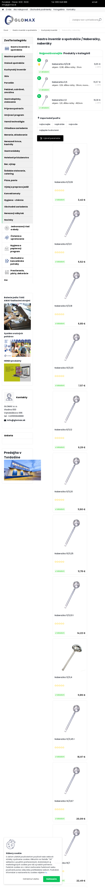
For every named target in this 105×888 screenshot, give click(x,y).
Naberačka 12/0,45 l (83, 429)
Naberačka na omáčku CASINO (51, 802)
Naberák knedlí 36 (49, 739)
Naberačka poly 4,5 (82, 739)
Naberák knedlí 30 (82, 677)
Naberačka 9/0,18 (49, 244)
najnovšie (73, 124)
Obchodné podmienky (40, 9)
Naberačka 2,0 (80, 615)
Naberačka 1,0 (47, 615)
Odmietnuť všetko (31, 879)
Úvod (6, 30)
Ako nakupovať (20, 9)
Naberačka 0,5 (80, 553)
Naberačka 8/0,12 (48, 306)
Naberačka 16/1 (80, 491)
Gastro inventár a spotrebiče (25, 30)
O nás (8, 9)
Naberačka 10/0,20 (82, 244)
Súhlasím (51, 879)
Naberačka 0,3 (47, 553)
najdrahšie (59, 124)
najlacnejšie (44, 124)
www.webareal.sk (63, 885)
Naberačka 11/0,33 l (82, 368)
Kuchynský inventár (49, 30)
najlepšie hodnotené (49, 130)
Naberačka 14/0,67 (49, 491)
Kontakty (71, 9)
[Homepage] (3, 9)
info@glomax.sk (16, 420)
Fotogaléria (59, 9)
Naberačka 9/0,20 (82, 306)
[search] (100, 20)
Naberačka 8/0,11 (81, 182)
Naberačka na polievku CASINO (84, 802)
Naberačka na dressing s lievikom (52, 678)
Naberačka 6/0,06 (49, 182)
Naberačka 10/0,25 (49, 368)
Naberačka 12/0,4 (49, 429)
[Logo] (20, 19)
